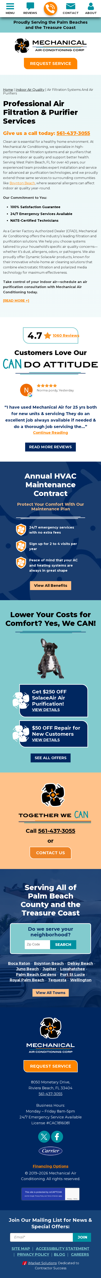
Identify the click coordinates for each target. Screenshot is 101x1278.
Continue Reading (50, 432)
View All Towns (50, 993)
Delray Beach (80, 963)
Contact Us (50, 852)
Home (8, 90)
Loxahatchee (72, 969)
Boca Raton (19, 963)
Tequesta (57, 980)
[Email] (50, 1237)
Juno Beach (27, 969)
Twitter (44, 1137)
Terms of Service (52, 1196)
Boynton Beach (22, 183)
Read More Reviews (50, 447)
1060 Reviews (66, 335)
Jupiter (49, 969)
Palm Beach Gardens (36, 974)
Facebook (57, 1137)
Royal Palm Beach (27, 980)
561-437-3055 (50, 8)
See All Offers (51, 758)
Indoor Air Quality (30, 90)
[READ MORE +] (16, 301)
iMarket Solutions (42, 1263)
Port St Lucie (72, 974)
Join (82, 1237)
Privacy (69, 1199)
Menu (10, 13)
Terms (75, 1199)
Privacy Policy (39, 1196)
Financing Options (50, 1166)
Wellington (80, 980)
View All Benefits (50, 585)
